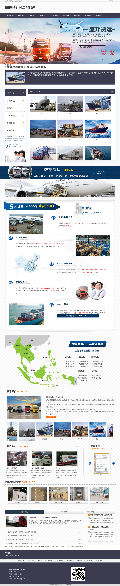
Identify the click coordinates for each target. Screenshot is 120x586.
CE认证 (101, 474)
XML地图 (64, 585)
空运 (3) (70, 140)
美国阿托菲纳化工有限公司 (12, 555)
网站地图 (111, 1)
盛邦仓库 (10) (99, 502)
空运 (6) (43, 114)
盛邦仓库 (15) (38, 502)
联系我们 (99, 15)
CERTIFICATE (97, 448)
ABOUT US (22, 391)
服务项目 (43, 15)
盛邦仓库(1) (17, 502)
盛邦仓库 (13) (79, 502)
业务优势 (65, 15)
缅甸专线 (11, 108)
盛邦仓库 (76, 15)
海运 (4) (98, 114)
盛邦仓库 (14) (58, 502)
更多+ (112, 91)
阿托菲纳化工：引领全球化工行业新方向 (21, 535)
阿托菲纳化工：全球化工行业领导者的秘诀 (43, 517)
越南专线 (11, 101)
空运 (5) (70, 114)
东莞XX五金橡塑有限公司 (37, 468)
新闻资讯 (88, 15)
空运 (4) (43, 140)
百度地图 (69, 585)
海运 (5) (98, 140)
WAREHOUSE (28, 482)
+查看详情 (51, 417)
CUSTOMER (22, 446)
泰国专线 (11, 123)
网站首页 (10, 15)
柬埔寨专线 (12, 130)
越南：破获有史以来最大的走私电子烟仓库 (102, 515)
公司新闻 (24, 512)
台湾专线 (11, 115)
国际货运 (32, 15)
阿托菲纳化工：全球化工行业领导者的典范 (22, 539)
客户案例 (54, 15)
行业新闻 (64, 512)
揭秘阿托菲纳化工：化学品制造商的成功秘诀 (23, 543)
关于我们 (21, 15)
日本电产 (58, 468)
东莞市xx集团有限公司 (11, 468)
